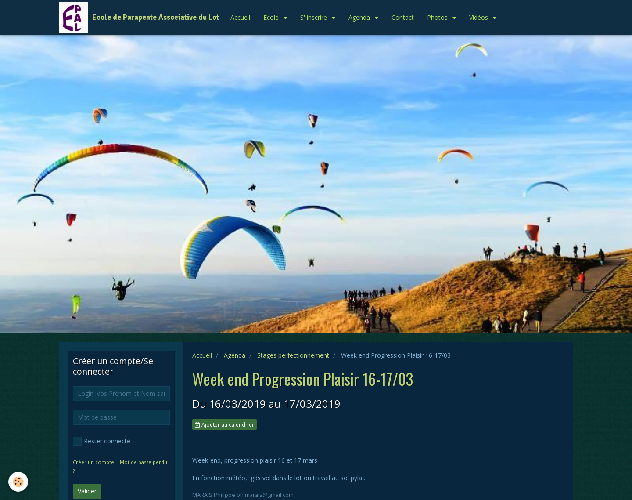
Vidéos (479, 17)
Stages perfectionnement (293, 355)
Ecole (271, 17)
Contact (402, 17)
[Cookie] (19, 482)
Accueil (240, 17)
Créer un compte (93, 462)
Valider (87, 491)
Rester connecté (101, 441)
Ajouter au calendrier (224, 424)
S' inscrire (314, 17)
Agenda (360, 17)
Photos (438, 17)
